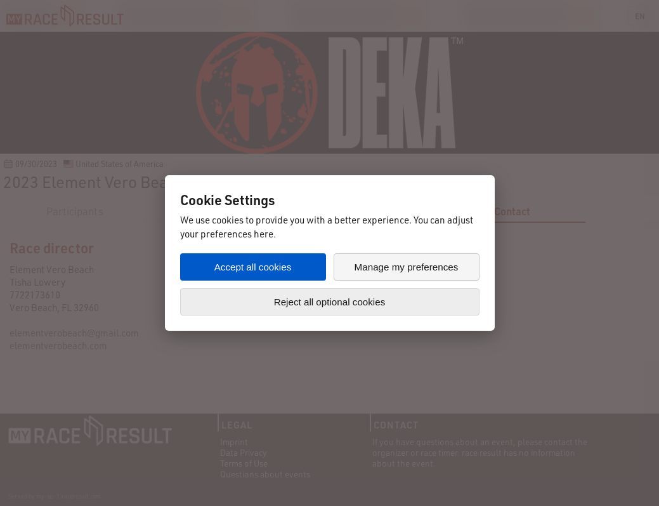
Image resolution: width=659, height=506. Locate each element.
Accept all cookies (253, 267)
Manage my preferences (407, 267)
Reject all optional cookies (330, 301)
